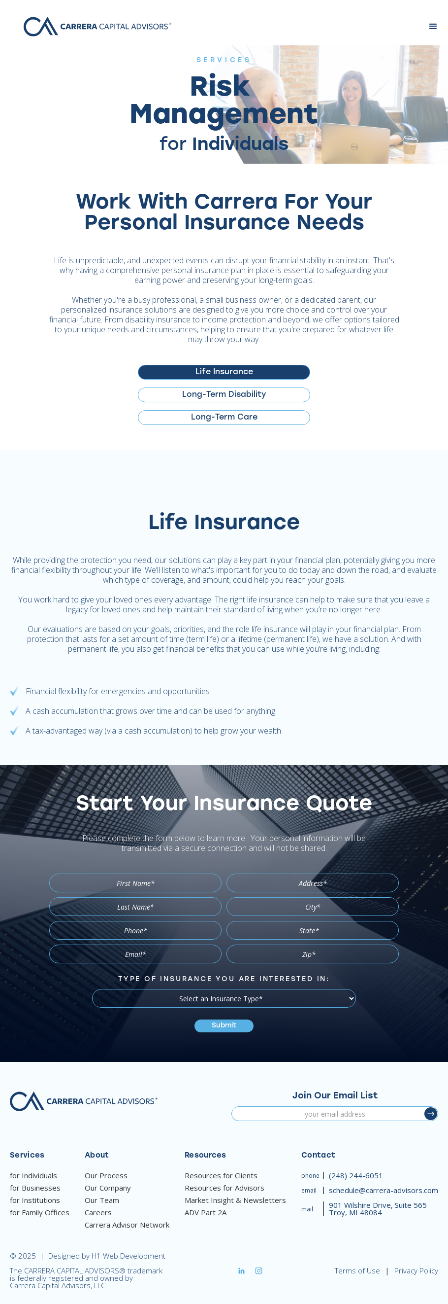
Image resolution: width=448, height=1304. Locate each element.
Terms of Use (357, 1270)
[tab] (224, 372)
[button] (433, 26)
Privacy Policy (416, 1270)
